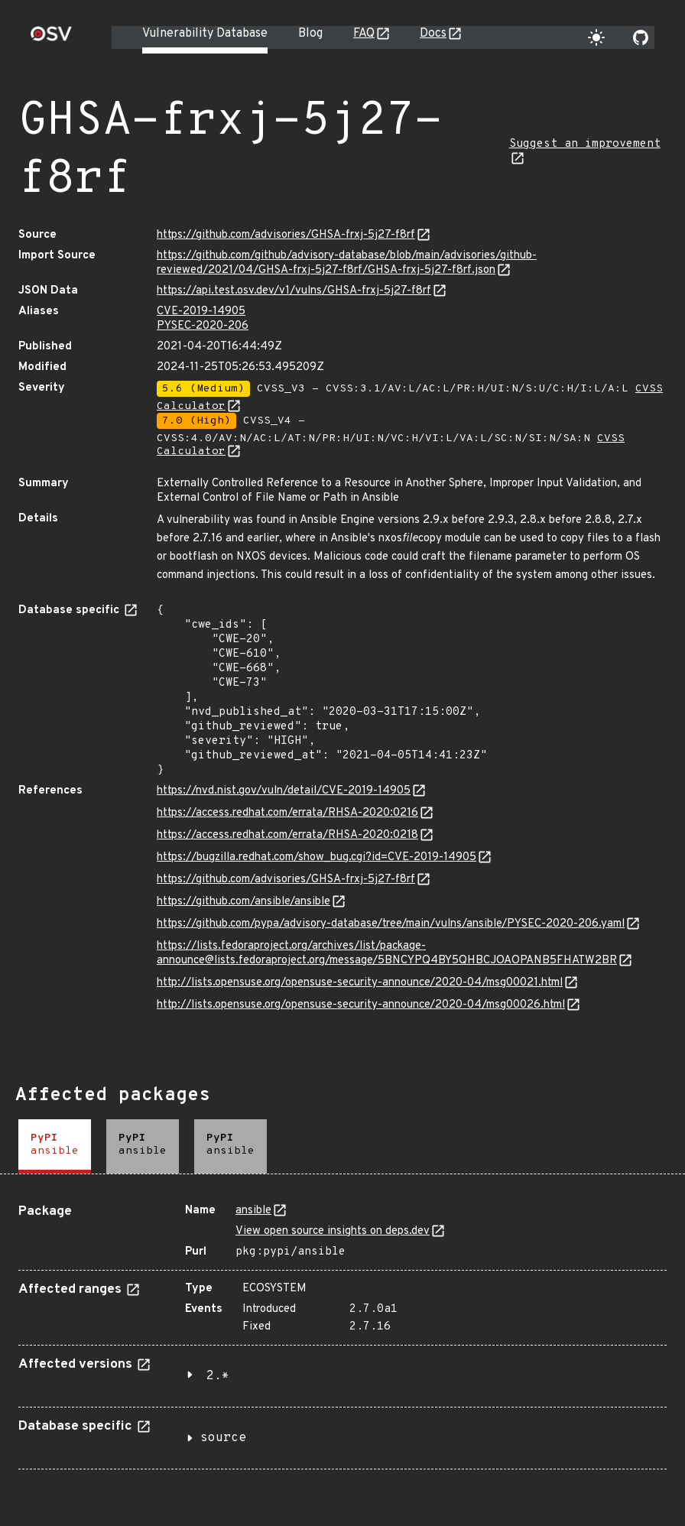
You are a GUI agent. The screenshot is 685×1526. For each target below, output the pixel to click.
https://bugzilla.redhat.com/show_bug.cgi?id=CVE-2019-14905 (316, 857)
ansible (253, 1210)
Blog (310, 33)
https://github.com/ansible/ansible (243, 901)
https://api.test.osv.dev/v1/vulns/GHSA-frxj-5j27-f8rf (294, 291)
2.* (217, 1376)
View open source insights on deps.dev (332, 1231)
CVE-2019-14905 (201, 311)
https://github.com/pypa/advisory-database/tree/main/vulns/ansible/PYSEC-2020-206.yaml (391, 924)
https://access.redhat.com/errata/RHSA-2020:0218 (287, 835)
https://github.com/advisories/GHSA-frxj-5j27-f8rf (286, 235)
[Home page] (51, 38)
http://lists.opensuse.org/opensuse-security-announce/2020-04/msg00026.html (361, 1005)
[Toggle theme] (596, 37)
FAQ (364, 33)
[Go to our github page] (640, 37)
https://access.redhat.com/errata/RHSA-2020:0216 (287, 813)
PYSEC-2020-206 (202, 326)
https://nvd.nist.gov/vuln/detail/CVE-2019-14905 (284, 791)
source (223, 1438)
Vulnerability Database (205, 33)
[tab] (54, 1146)
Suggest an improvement (585, 144)
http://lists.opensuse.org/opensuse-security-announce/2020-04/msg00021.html (360, 983)
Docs (433, 33)
